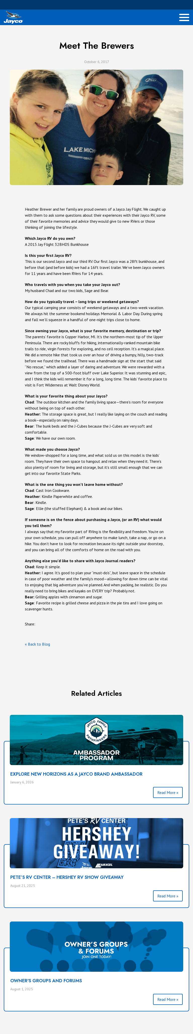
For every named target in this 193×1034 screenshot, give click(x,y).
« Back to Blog (37, 644)
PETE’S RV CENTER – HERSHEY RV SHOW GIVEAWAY (67, 877)
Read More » (167, 792)
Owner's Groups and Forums (46, 981)
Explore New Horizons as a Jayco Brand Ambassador (76, 774)
